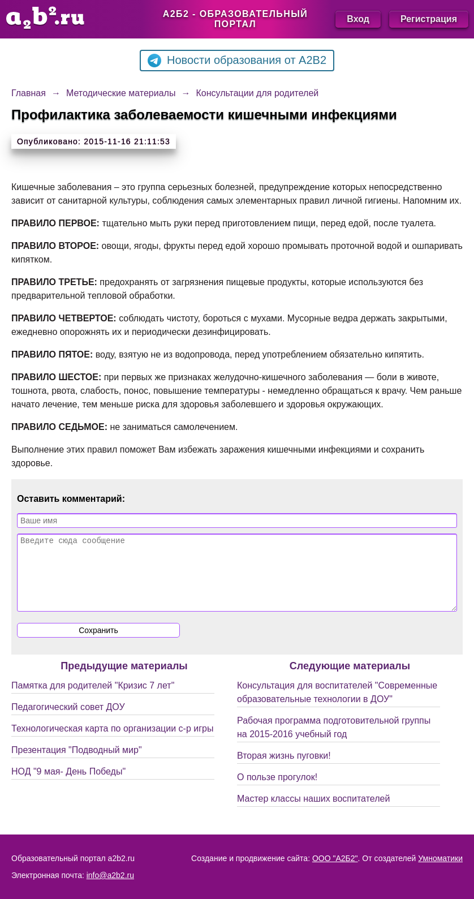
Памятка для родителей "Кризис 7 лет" (92, 699)
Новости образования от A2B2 (237, 60)
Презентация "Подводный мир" (76, 763)
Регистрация (428, 19)
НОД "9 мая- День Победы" (68, 785)
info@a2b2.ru (110, 875)
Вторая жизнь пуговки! (284, 769)
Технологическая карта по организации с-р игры (112, 742)
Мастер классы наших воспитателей (313, 812)
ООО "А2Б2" (335, 858)
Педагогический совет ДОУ (68, 720)
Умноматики (440, 858)
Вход (358, 19)
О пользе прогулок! (277, 790)
